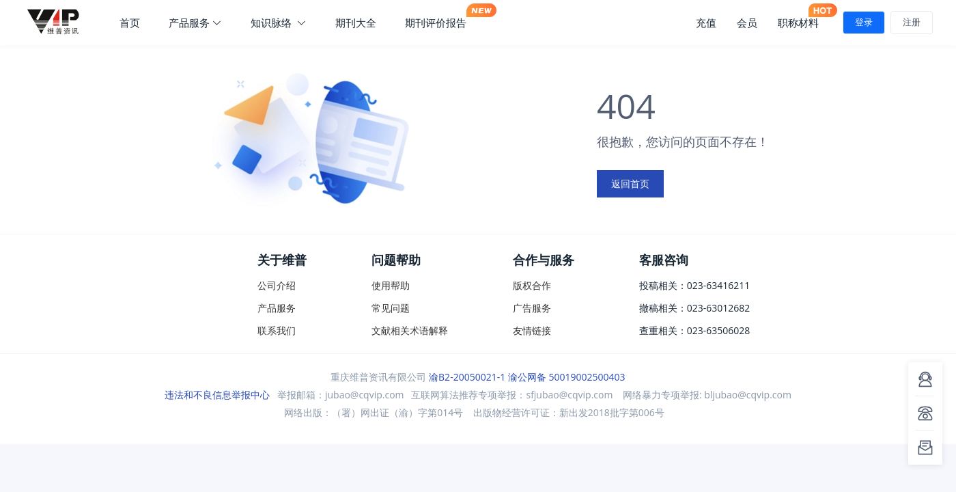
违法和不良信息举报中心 (217, 394)
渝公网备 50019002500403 (566, 376)
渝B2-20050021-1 (467, 376)
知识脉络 (279, 22)
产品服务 (195, 22)
